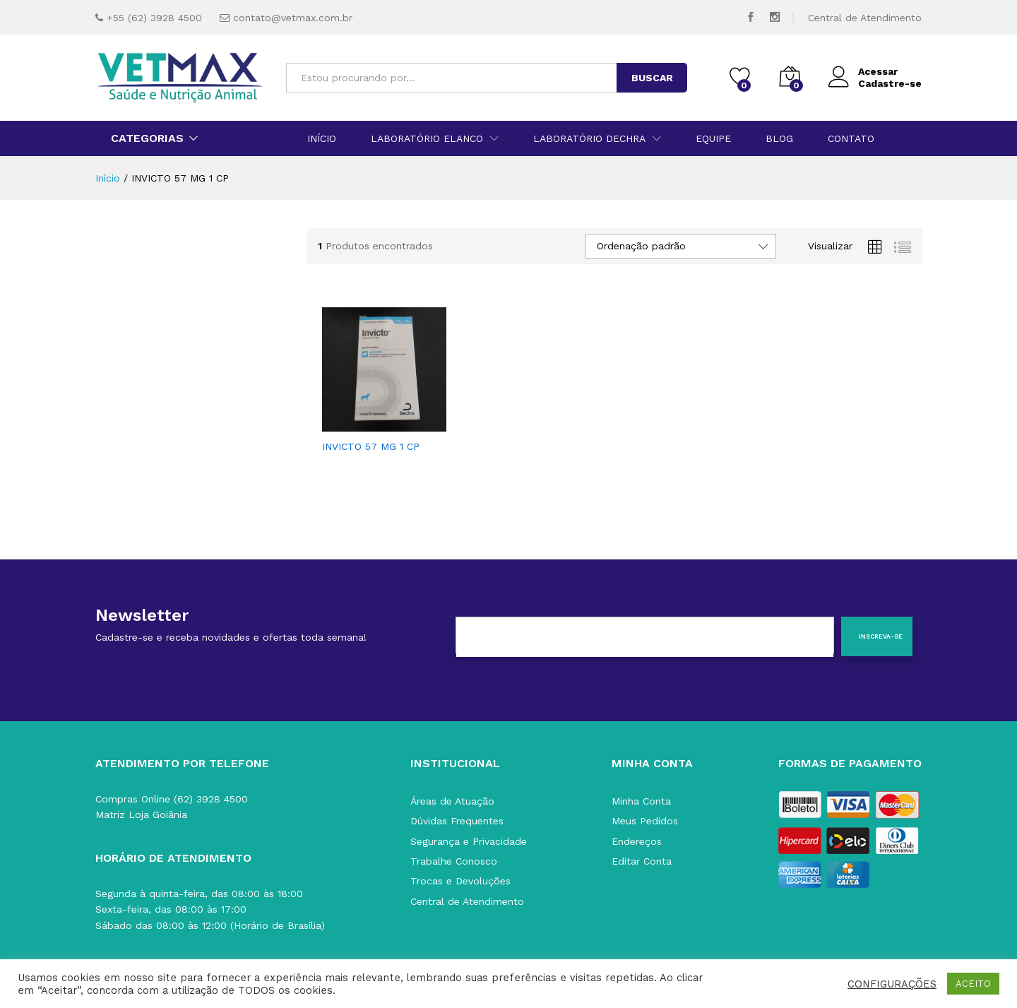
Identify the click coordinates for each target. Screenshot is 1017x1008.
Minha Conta (641, 801)
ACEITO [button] (973, 983)
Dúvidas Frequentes (457, 820)
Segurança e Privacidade (468, 841)
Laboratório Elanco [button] (427, 138)
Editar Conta (642, 861)
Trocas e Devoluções (460, 881)
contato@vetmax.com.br (292, 17)
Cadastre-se (890, 83)
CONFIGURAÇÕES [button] (892, 984)
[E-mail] (644, 637)
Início (321, 138)
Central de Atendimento (865, 17)
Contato (851, 138)
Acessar (863, 72)
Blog (779, 138)
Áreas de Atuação (452, 801)
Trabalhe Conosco (453, 861)
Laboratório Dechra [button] (589, 138)
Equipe (713, 138)
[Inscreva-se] (876, 636)
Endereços (637, 841)
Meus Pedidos (645, 820)
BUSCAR (652, 77)
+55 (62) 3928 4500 (154, 17)
